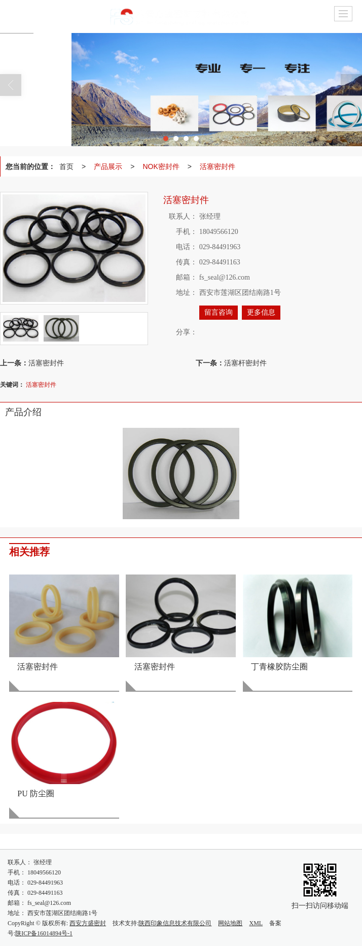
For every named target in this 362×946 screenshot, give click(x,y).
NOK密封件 (160, 166)
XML (256, 923)
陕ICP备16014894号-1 (44, 933)
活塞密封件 (217, 166)
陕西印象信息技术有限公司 (174, 923)
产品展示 (108, 166)
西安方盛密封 (87, 923)
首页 (66, 166)
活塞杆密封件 (245, 363)
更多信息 (261, 312)
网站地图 (230, 923)
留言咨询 (218, 312)
